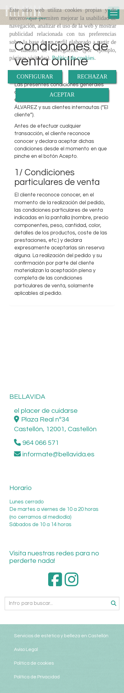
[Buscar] (62, 603)
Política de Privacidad (37, 676)
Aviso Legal (26, 649)
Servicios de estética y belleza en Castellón (61, 635)
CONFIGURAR (35, 76)
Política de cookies (73, 58)
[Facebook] (55, 584)
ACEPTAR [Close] (62, 95)
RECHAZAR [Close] (92, 76)
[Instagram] (72, 584)
